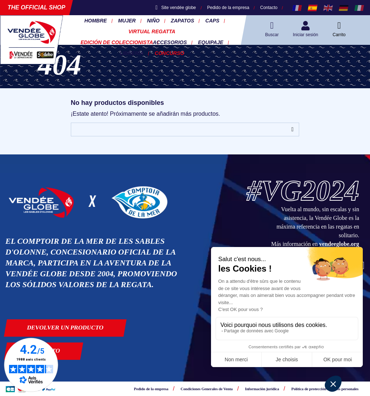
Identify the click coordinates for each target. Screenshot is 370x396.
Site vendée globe (175, 7)
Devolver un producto (65, 327)
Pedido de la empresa (228, 7)
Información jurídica (262, 389)
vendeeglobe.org (339, 244)
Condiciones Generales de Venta (207, 389)
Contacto (269, 7)
